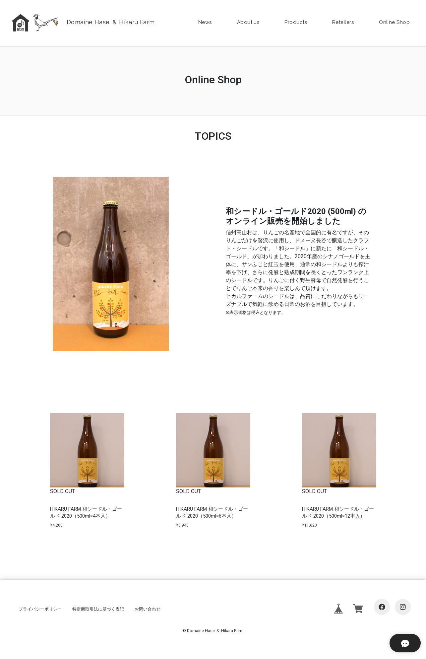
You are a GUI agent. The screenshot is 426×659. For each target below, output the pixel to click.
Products (295, 22)
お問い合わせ (147, 609)
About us (248, 22)
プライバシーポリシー (40, 609)
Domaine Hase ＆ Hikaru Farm (215, 630)
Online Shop (394, 22)
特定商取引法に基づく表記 (98, 609)
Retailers (343, 22)
